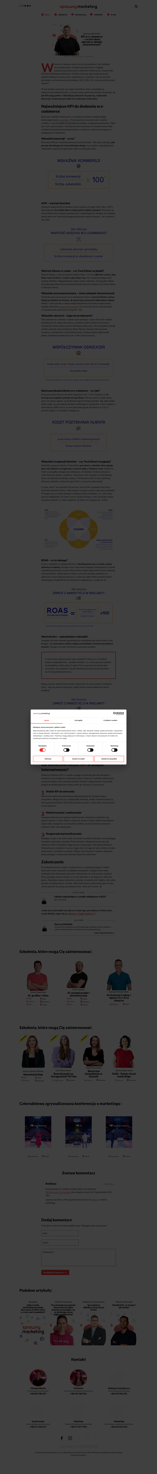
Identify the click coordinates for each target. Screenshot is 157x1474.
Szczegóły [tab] (78, 720)
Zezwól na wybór (78, 759)
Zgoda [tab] (46, 720)
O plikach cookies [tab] (110, 720)
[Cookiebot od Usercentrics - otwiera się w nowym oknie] (114, 713)
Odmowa (47, 759)
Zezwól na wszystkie (109, 759)
